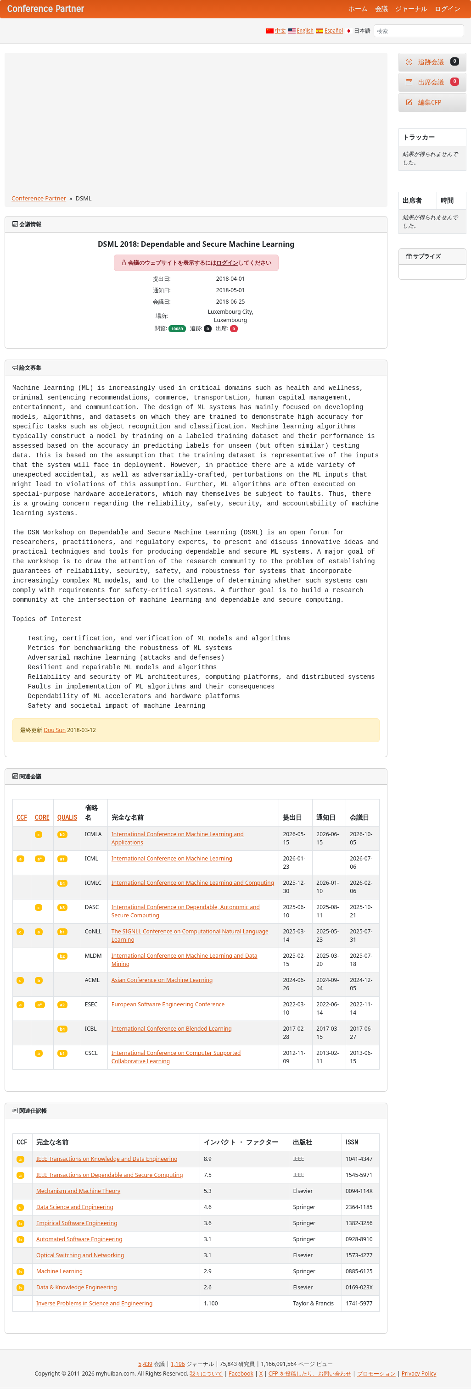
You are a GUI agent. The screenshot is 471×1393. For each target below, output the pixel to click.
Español (334, 31)
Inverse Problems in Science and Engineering (94, 1303)
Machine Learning (59, 1271)
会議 (381, 9)
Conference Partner (38, 198)
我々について (206, 1373)
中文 (280, 31)
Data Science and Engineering (74, 1207)
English (305, 31)
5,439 (145, 1364)
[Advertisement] (196, 125)
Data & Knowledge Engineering (76, 1287)
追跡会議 (432, 61)
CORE (42, 817)
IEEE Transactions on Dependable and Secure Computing (109, 1175)
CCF (22, 817)
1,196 (178, 1364)
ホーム (358, 9)
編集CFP (423, 102)
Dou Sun (55, 730)
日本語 (362, 31)
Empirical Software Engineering (77, 1223)
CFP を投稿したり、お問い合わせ (310, 1373)
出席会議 (432, 82)
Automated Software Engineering (79, 1239)
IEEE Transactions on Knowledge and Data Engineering (107, 1159)
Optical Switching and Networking (80, 1255)
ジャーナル (411, 9)
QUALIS (67, 817)
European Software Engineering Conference (168, 1004)
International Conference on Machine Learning (172, 858)
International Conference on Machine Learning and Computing (193, 883)
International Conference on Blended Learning (172, 1028)
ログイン (447, 9)
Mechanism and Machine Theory (78, 1191)
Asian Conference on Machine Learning (162, 980)
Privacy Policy (419, 1373)
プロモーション (376, 1373)
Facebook (241, 1373)
